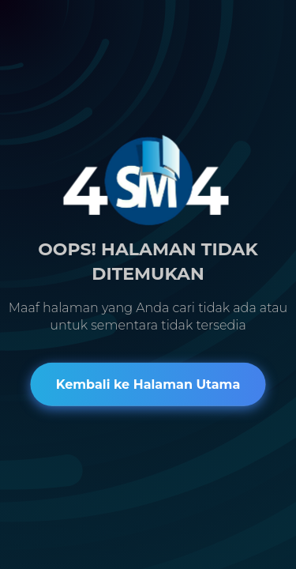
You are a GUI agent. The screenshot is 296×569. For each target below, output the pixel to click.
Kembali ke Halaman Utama (148, 384)
